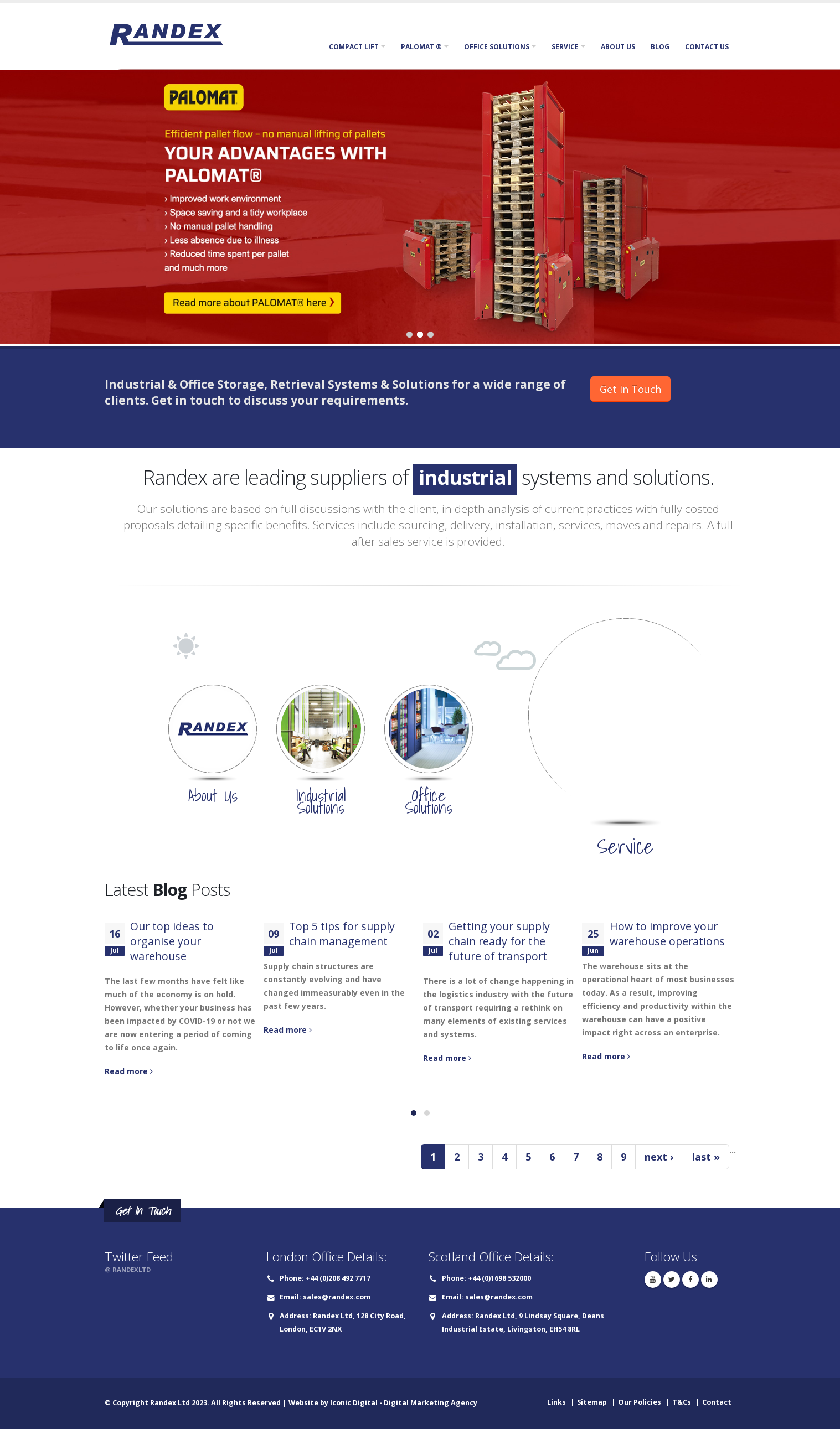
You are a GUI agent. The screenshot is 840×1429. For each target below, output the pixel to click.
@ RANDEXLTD (128, 1269)
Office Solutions (496, 46)
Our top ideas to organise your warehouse (172, 941)
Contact (716, 1402)
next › (659, 1156)
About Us (618, 46)
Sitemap (592, 1402)
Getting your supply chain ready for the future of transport (499, 941)
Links (556, 1402)
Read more (129, 1071)
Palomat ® (421, 46)
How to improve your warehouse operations (667, 934)
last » (706, 1156)
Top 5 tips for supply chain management (342, 934)
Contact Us (707, 46)
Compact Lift (354, 46)
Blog (660, 46)
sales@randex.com (336, 1297)
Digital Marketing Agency (430, 1402)
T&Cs (681, 1402)
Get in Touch (630, 389)
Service (565, 46)
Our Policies (639, 1402)
